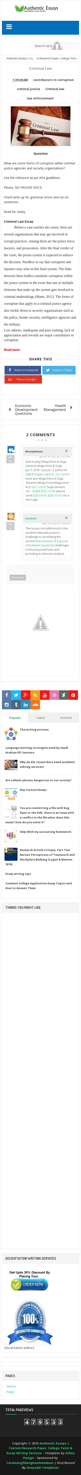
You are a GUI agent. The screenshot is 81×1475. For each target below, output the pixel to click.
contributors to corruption (53, 80)
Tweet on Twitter (59, 370)
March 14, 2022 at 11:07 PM (55, 456)
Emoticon (18, 577)
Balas (10, 459)
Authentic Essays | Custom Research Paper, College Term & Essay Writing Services (39, 1448)
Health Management (55, 407)
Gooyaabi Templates (43, 1467)
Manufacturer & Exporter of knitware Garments (46, 543)
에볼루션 (31, 474)
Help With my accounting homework (45, 832)
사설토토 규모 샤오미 (56, 474)
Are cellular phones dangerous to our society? (38, 780)
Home (11, 1386)
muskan (31, 518)
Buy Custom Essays (33, 790)
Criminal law (54, 89)
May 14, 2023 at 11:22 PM (56, 523)
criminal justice (28, 89)
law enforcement (40, 98)
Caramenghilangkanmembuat (30, 1463)
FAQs (10, 1392)
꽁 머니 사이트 (37, 487)
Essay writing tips (18, 874)
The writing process (34, 729)
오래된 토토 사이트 (44, 491)
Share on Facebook (23, 370)
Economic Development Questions (26, 409)
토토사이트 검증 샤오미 (47, 495)
